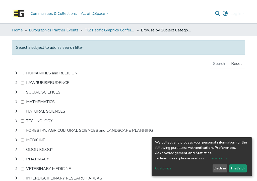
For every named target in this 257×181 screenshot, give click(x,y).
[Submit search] (217, 13)
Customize (163, 168)
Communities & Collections (54, 13)
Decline (220, 168)
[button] (225, 14)
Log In (235, 13)
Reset (236, 63)
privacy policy (216, 158)
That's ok (237, 168)
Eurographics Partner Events (54, 30)
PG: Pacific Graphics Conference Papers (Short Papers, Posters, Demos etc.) (110, 30)
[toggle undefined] (16, 73)
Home (17, 30)
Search (219, 63)
